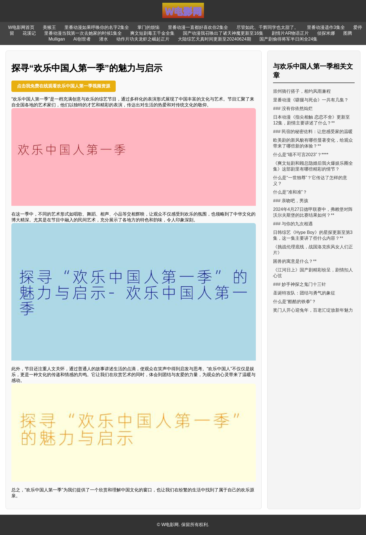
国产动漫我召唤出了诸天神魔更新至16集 (223, 33)
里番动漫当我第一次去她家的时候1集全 (83, 33)
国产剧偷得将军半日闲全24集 (288, 39)
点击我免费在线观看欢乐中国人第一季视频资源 (63, 86)
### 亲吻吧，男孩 (290, 200)
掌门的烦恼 (148, 27)
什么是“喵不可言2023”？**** (300, 154)
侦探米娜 (326, 33)
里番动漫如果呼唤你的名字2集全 (96, 27)
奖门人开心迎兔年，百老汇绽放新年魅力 (313, 310)
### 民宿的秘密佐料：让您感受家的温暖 (313, 131)
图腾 (347, 33)
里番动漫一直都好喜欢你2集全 (198, 27)
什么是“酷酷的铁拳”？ (294, 301)
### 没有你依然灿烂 (293, 108)
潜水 (103, 39)
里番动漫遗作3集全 (326, 27)
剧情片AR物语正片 (290, 33)
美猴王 (49, 27)
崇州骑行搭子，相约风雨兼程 (302, 91)
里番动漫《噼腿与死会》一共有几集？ (311, 100)
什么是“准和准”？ (290, 192)
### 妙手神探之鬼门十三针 (299, 284)
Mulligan (57, 39)
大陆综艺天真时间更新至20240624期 (214, 39)
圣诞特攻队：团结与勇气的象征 (304, 293)
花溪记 (29, 33)
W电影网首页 (21, 27)
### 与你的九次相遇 (293, 223)
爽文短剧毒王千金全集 (152, 33)
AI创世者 (82, 39)
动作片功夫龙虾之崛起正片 (143, 39)
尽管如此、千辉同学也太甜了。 (267, 27)
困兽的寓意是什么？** (294, 261)
